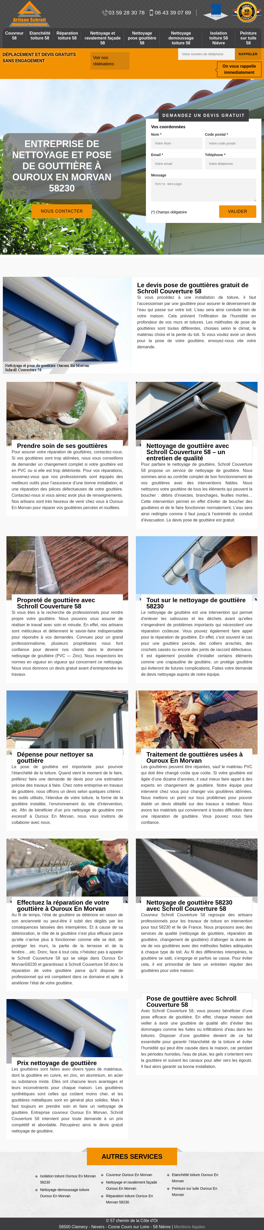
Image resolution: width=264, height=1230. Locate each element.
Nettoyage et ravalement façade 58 (103, 38)
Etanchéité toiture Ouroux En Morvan (195, 1178)
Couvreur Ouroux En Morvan (129, 1175)
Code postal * (216, 134)
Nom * (156, 134)
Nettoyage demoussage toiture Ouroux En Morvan (64, 1193)
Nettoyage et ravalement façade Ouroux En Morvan (131, 1185)
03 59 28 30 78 (123, 12)
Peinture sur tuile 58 (248, 38)
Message (158, 175)
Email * (157, 155)
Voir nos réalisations (103, 60)
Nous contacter (62, 211)
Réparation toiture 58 (67, 35)
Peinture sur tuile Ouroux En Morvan (194, 1191)
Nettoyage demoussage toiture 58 (181, 38)
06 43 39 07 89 (169, 12)
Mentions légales (189, 1227)
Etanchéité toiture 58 (39, 35)
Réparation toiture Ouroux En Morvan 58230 (129, 1199)
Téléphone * (215, 155)
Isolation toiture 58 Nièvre (218, 38)
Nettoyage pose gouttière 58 (142, 38)
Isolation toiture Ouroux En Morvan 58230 (68, 1179)
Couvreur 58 (14, 35)
